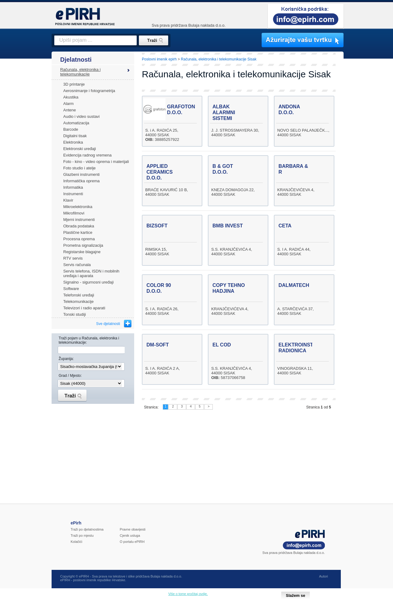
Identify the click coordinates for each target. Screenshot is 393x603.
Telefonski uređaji (78, 295)
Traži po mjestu (82, 535)
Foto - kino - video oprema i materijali (96, 161)
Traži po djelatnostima (87, 529)
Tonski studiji (74, 314)
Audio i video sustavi (81, 116)
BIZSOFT (156, 225)
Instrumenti (73, 193)
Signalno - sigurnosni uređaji (88, 282)
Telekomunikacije (78, 301)
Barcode (70, 129)
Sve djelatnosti (108, 324)
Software (71, 288)
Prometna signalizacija (83, 245)
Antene (69, 110)
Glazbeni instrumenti (81, 174)
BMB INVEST (227, 225)
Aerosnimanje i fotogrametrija (89, 90)
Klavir (68, 200)
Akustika (70, 97)
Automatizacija (76, 123)
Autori (323, 576)
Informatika (73, 187)
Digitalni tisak (75, 135)
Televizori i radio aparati (84, 308)
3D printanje (74, 84)
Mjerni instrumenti (79, 219)
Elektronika (73, 142)
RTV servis (73, 258)
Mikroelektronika (77, 206)
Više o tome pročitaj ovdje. (188, 594)
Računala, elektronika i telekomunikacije (80, 71)
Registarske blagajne (81, 251)
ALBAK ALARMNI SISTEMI (223, 112)
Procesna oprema (79, 239)
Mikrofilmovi (73, 213)
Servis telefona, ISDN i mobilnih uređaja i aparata (91, 273)
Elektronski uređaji (79, 148)
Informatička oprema (81, 181)
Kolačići (76, 541)
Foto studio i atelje (79, 168)
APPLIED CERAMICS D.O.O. (159, 172)
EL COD (221, 344)
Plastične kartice (77, 232)
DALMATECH (293, 285)
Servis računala (77, 264)
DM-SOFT (157, 344)
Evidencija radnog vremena (87, 155)
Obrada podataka (78, 226)
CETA (284, 225)
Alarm (68, 103)
